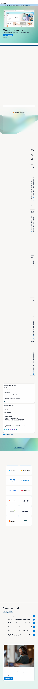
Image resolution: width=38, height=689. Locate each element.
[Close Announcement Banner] (33, 5)
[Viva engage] (4, 401)
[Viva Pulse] (16, 429)
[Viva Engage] (6, 429)
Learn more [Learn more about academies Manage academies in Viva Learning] (33, 250)
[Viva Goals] (12, 429)
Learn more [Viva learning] (31, 233)
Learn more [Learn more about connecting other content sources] (33, 199)
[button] (19, 44)
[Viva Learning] (8, 429)
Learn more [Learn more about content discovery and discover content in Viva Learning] (33, 373)
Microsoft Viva (3, 3)
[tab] (13, 106)
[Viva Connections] (4, 429)
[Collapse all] (10, 611)
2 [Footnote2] (6, 37)
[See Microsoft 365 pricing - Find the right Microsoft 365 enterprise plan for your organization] (8, 678)
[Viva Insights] (10, 429)
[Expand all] (5, 611)
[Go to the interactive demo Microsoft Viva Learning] (19, 447)
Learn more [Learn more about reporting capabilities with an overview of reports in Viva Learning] (33, 337)
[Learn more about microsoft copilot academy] (28, 5)
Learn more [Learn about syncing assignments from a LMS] (33, 294)
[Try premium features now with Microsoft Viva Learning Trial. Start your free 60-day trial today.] (8, 35)
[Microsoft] (19, 0)
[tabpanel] (19, 120)
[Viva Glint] (14, 429)
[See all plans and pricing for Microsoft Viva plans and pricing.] (19, 434)
